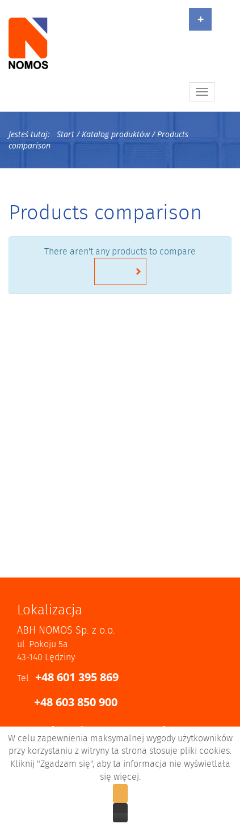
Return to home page (120, 271)
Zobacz (120, 812)
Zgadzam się (120, 793)
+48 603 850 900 (75, 702)
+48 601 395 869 (77, 677)
